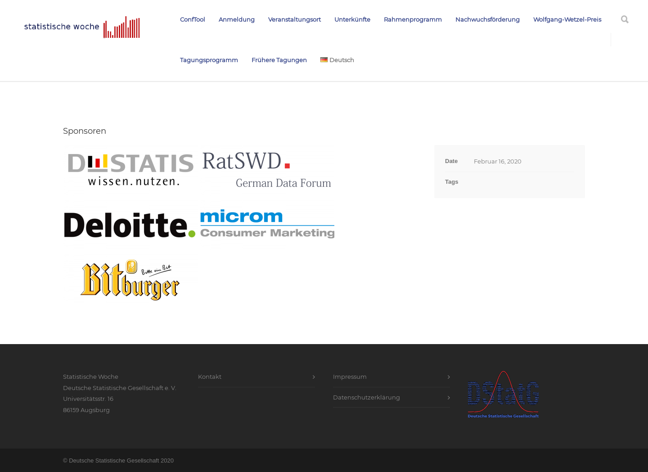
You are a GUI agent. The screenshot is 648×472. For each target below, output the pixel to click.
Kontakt (209, 376)
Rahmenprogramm (413, 19)
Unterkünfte (352, 19)
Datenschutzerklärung (366, 397)
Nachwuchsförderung (487, 19)
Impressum (350, 376)
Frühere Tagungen (279, 60)
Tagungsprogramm (209, 60)
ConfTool (192, 19)
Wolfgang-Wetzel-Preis (567, 19)
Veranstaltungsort (294, 19)
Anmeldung (237, 19)
